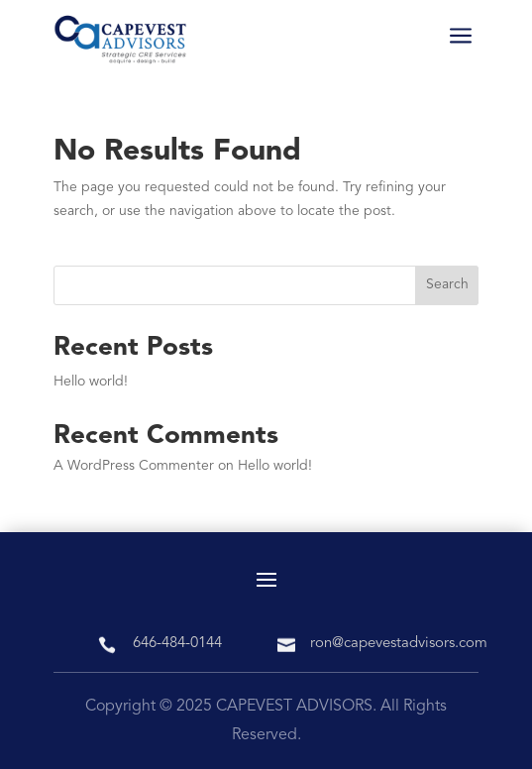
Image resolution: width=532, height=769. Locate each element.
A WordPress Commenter (133, 466)
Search (447, 284)
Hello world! (90, 381)
